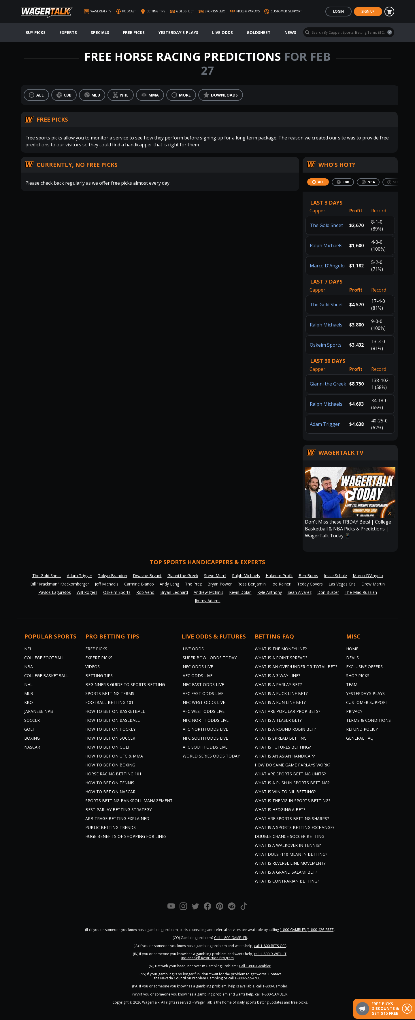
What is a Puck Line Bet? (281, 693)
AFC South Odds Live (205, 747)
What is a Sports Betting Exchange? (294, 827)
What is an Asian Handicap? (285, 756)
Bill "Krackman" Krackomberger (59, 584)
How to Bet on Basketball (115, 711)
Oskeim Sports (326, 345)
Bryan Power (219, 584)
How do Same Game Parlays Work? (292, 765)
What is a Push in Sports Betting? (292, 782)
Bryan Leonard (174, 592)
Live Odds (222, 32)
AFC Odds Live (197, 675)
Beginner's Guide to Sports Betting (125, 684)
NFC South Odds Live (205, 738)
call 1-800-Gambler (271, 986)
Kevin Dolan (240, 592)
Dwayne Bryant (147, 575)
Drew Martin (373, 584)
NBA (28, 666)
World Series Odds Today (211, 756)
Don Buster (328, 592)
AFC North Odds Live (205, 729)
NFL (28, 648)
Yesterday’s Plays (365, 693)
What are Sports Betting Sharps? (292, 818)
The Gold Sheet (326, 225)
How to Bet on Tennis (109, 782)
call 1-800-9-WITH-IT (270, 953)
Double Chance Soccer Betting (289, 836)
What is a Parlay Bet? (278, 684)
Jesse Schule (335, 575)
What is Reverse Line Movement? (290, 863)
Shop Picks (357, 675)
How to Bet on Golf (107, 747)
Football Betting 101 (109, 702)
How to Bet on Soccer (110, 738)
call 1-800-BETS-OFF (270, 945)
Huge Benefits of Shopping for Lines (126, 836)
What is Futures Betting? (283, 747)
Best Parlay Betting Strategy (118, 809)
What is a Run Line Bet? (280, 702)
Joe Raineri (281, 584)
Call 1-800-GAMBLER (230, 937)
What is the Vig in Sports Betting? (292, 800)
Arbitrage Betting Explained (117, 818)
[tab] (318, 182)
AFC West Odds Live (204, 711)
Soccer (32, 720)
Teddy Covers (310, 584)
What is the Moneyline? (281, 648)
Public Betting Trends (110, 827)
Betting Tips (99, 675)
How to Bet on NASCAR (110, 791)
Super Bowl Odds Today (210, 657)
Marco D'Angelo (327, 265)
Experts (68, 32)
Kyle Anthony (269, 592)
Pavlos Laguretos (54, 592)
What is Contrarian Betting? (287, 881)
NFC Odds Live (198, 666)
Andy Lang (169, 584)
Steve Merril (215, 575)
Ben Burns (308, 575)
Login (338, 11)
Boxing (32, 738)
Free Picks (134, 32)
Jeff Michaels (106, 584)
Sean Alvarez (300, 592)
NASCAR (32, 747)
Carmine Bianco (139, 584)
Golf (29, 729)
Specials (100, 32)
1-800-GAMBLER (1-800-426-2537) (307, 929)
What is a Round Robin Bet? (285, 729)
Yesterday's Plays (178, 32)
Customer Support (367, 702)
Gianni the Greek (328, 384)
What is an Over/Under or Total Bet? (296, 666)
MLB (28, 693)
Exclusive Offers (364, 666)
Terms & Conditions (368, 720)
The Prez (193, 584)
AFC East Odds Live (203, 693)
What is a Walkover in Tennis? (288, 845)
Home (352, 648)
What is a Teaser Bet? (278, 720)
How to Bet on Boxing (110, 765)
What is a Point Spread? (281, 657)
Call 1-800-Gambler (255, 966)
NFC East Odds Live (203, 684)
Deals (352, 657)
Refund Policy (362, 729)
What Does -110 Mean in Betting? (291, 854)
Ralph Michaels (326, 245)
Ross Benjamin (251, 584)
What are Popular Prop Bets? (287, 711)
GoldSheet (259, 32)
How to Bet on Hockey (110, 729)
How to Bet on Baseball (112, 720)
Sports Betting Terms (109, 693)
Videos (92, 666)
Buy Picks (35, 32)
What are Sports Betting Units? (290, 774)
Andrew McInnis (208, 592)
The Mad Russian (361, 592)
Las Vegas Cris (342, 584)
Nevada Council (173, 978)
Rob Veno (145, 592)
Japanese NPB (38, 711)
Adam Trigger (325, 424)
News (290, 32)
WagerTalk (150, 1002)
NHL (28, 684)
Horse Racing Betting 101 (113, 774)
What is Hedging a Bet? (280, 809)
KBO (28, 702)
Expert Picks (98, 657)
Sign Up (368, 11)
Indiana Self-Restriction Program (207, 957)
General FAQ (359, 738)
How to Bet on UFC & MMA (114, 756)
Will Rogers (87, 592)
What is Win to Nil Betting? (285, 791)
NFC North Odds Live (206, 720)
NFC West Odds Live (204, 702)
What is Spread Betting (281, 738)
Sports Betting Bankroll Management (129, 800)
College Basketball (46, 675)
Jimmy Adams (207, 600)
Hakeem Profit (279, 575)
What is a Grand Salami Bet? (286, 872)
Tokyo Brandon (112, 575)
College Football (44, 657)
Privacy (354, 711)
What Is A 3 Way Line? (277, 675)
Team (351, 684)
